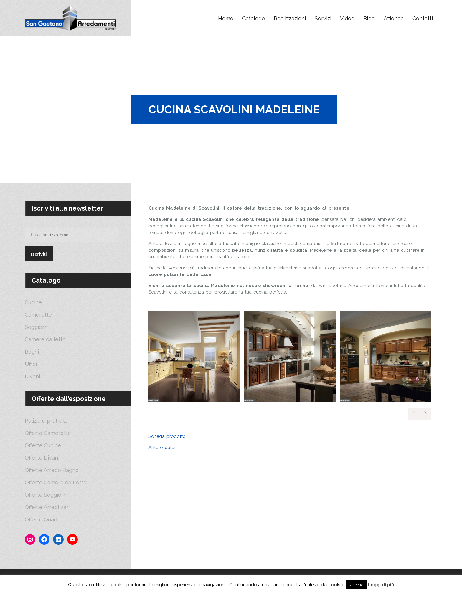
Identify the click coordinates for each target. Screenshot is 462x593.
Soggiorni (37, 327)
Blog (369, 18)
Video (347, 18)
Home (225, 18)
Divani (32, 376)
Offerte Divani (42, 458)
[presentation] (425, 414)
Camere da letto (45, 339)
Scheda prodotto (167, 436)
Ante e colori (162, 447)
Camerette (38, 314)
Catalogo (253, 18)
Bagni (32, 352)
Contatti (422, 18)
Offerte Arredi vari (47, 507)
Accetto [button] (356, 585)
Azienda (394, 18)
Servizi (323, 18)
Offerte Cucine (43, 445)
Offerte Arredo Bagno (52, 470)
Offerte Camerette (48, 433)
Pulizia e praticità (46, 420)
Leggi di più (381, 584)
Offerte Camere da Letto (56, 482)
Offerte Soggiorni (46, 495)
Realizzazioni (290, 18)
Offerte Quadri (42, 519)
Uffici (31, 364)
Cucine (33, 302)
